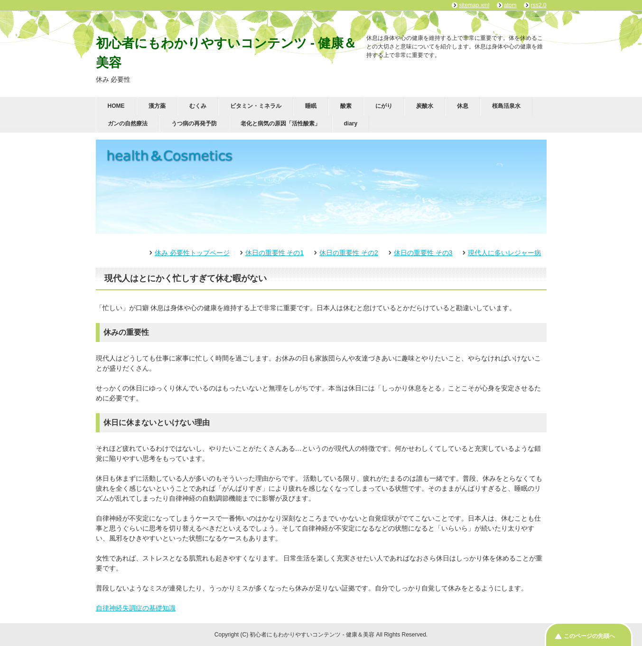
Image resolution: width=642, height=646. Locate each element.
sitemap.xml (474, 5)
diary (351, 123)
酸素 (346, 106)
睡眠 (310, 106)
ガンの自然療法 (128, 123)
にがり (383, 106)
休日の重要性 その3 (423, 252)
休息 (462, 106)
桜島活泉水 (506, 106)
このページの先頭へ (589, 636)
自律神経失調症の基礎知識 (136, 608)
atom (510, 5)
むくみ (197, 106)
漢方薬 (157, 106)
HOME (116, 106)
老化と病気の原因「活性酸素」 (280, 123)
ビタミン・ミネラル (255, 106)
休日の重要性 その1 (274, 252)
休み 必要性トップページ (192, 252)
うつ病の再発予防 (194, 123)
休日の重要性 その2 (348, 252)
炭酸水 (424, 106)
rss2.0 (539, 5)
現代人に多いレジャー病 (504, 252)
